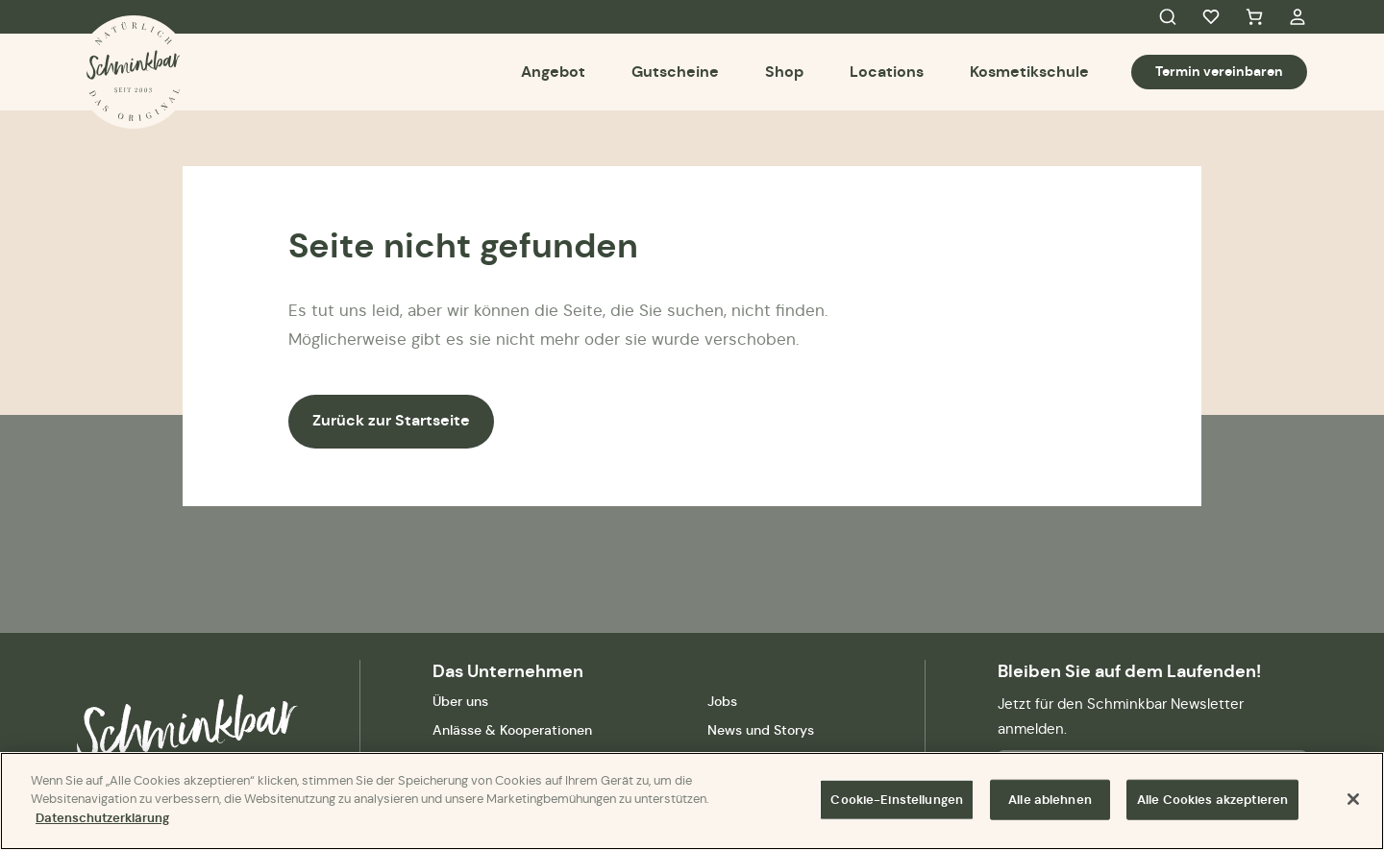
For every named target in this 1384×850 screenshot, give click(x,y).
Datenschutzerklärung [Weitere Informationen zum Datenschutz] (102, 823)
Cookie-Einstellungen (896, 804)
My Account (1297, 17)
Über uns (460, 701)
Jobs (722, 701)
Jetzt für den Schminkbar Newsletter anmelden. (1121, 716)
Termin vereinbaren (1219, 71)
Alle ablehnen (1050, 804)
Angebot (553, 71)
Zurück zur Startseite (391, 420)
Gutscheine (675, 71)
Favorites (1211, 17)
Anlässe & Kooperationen (512, 730)
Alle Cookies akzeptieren (1212, 804)
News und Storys (760, 730)
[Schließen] (1353, 804)
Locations (887, 71)
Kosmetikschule (1029, 71)
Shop (784, 71)
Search (1167, 17)
